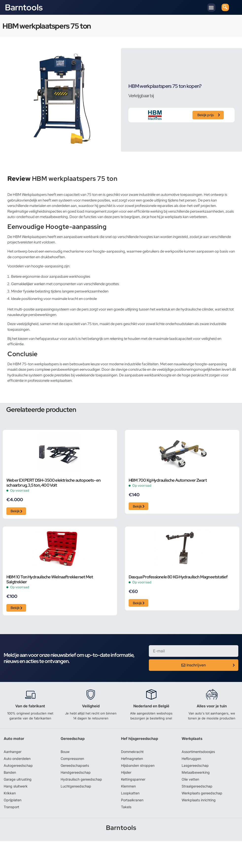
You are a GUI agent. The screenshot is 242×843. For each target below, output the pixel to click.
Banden (10, 774)
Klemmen (128, 788)
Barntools (24, 7)
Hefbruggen (191, 760)
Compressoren (72, 760)
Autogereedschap (18, 767)
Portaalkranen (132, 802)
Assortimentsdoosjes (198, 753)
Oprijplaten (12, 802)
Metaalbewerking (196, 774)
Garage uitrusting (18, 781)
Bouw (65, 753)
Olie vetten (190, 781)
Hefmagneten (132, 760)
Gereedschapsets (75, 767)
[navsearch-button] (225, 7)
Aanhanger (12, 753)
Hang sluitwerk (16, 788)
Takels (126, 809)
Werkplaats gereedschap (202, 795)
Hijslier (126, 774)
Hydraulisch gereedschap (81, 781)
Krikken (10, 795)
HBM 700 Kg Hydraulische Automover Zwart (168, 480)
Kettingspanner (133, 781)
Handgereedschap (76, 774)
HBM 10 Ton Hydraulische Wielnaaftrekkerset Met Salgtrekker (49, 581)
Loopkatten (130, 795)
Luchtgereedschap (76, 788)
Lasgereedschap (195, 767)
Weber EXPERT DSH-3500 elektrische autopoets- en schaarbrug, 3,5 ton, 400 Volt (53, 483)
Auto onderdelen (17, 760)
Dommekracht (132, 753)
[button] (211, 7)
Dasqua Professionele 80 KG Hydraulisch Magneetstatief (178, 578)
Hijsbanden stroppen (138, 767)
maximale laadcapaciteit (172, 338)
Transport (11, 809)
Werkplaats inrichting (199, 802)
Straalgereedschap (197, 788)
